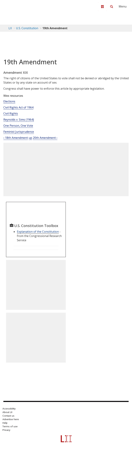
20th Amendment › (45, 138)
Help (4, 422)
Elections (9, 101)
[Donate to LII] (102, 6)
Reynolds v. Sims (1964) (18, 120)
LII (10, 28)
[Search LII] (111, 6)
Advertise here (10, 419)
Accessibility (9, 408)
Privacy (6, 430)
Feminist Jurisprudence (18, 132)
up (30, 138)
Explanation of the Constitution (38, 232)
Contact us (8, 415)
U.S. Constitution (27, 28)
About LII (7, 412)
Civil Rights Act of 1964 (18, 107)
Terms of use (10, 426)
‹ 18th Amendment (15, 138)
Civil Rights (10, 113)
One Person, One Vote (18, 126)
